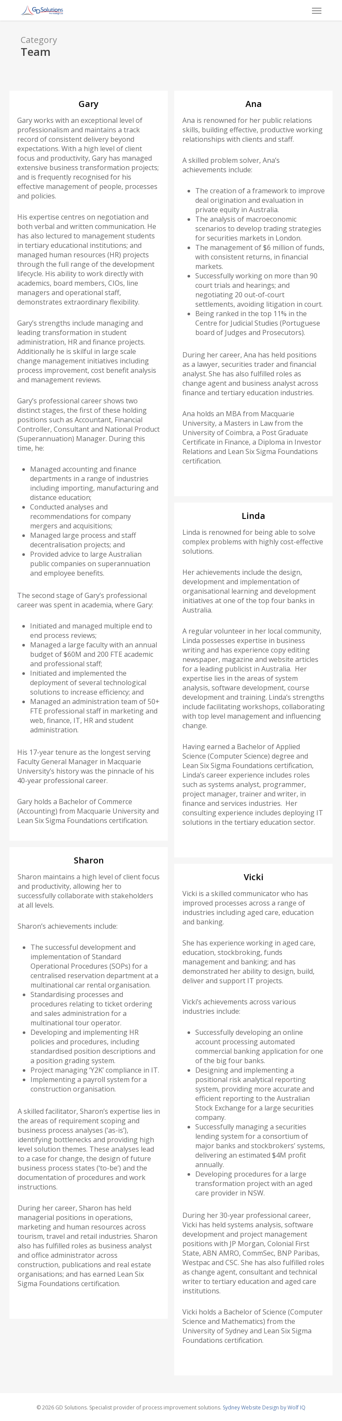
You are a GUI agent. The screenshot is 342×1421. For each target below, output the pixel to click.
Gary (89, 104)
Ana (253, 104)
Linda (253, 515)
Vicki (253, 877)
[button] (316, 10)
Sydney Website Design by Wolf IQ (264, 1407)
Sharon (89, 860)
